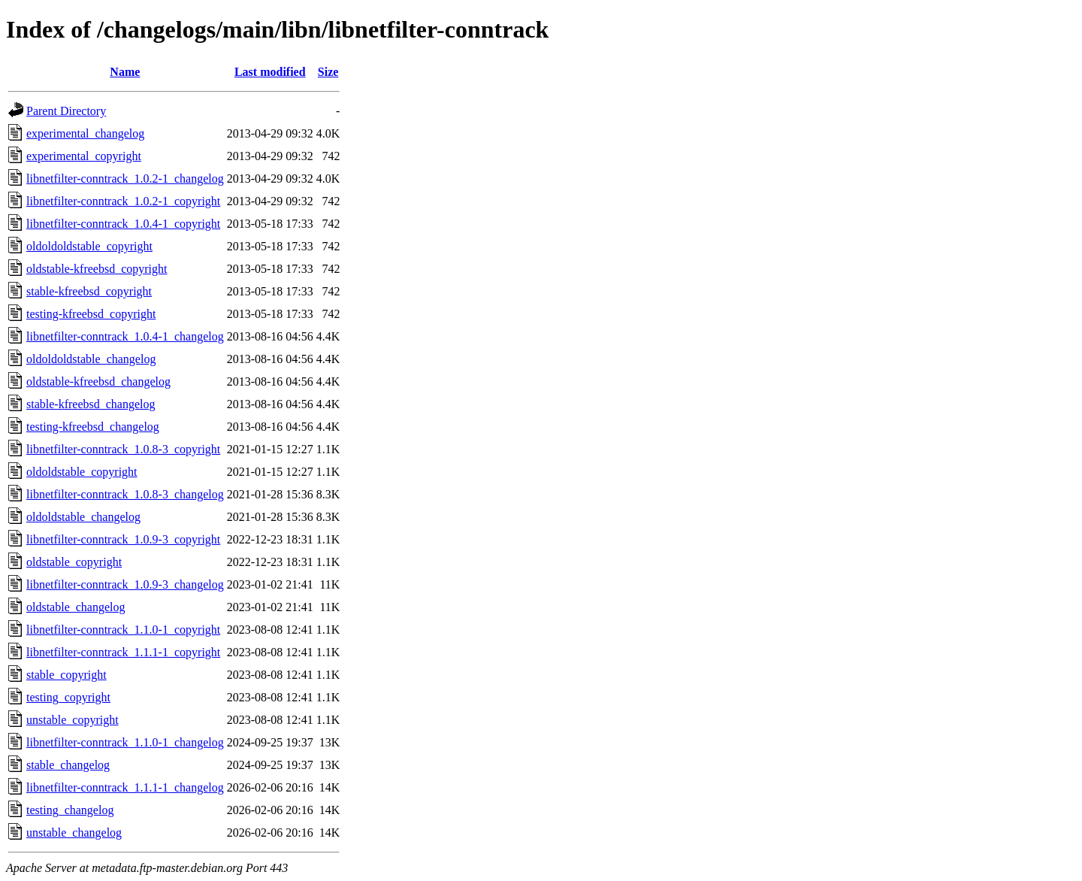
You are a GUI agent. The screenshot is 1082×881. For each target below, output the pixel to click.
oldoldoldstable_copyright (89, 246)
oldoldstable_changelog (83, 516)
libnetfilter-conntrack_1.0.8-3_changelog (125, 494)
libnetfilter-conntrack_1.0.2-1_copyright (123, 201)
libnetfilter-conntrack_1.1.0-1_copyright (123, 629)
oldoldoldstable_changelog (91, 359)
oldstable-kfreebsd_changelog (98, 381)
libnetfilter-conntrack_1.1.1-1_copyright (123, 652)
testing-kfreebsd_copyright (91, 313)
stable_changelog (68, 764)
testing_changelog (69, 810)
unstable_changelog (74, 832)
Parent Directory (66, 110)
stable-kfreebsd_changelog (90, 404)
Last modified (270, 71)
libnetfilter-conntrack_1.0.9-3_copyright (123, 539)
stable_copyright (66, 674)
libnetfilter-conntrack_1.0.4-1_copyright (123, 223)
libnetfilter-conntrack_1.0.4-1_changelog (125, 336)
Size (328, 71)
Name (125, 71)
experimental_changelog (85, 133)
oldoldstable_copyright (82, 471)
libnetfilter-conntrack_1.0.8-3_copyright (123, 449)
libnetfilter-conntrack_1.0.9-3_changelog (125, 584)
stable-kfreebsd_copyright (89, 291)
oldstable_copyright (74, 562)
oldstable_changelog (75, 607)
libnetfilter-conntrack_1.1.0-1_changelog (125, 742)
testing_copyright (68, 697)
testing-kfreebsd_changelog (92, 426)
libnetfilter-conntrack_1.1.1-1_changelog (125, 787)
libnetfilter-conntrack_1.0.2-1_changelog (125, 178)
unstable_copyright (72, 719)
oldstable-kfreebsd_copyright (97, 268)
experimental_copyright (83, 156)
